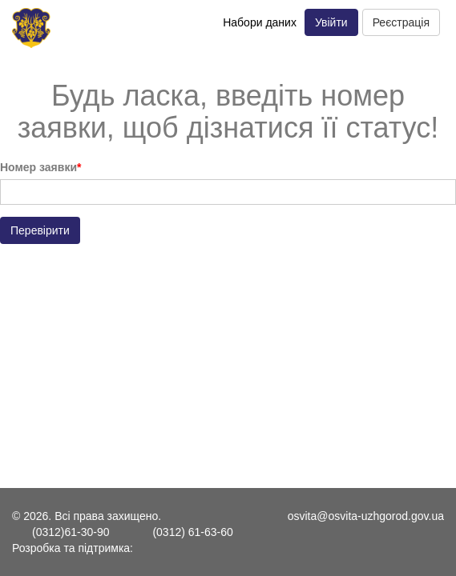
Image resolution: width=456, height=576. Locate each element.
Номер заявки (38, 167)
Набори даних (260, 22)
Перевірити (40, 230)
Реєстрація (401, 22)
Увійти (331, 22)
